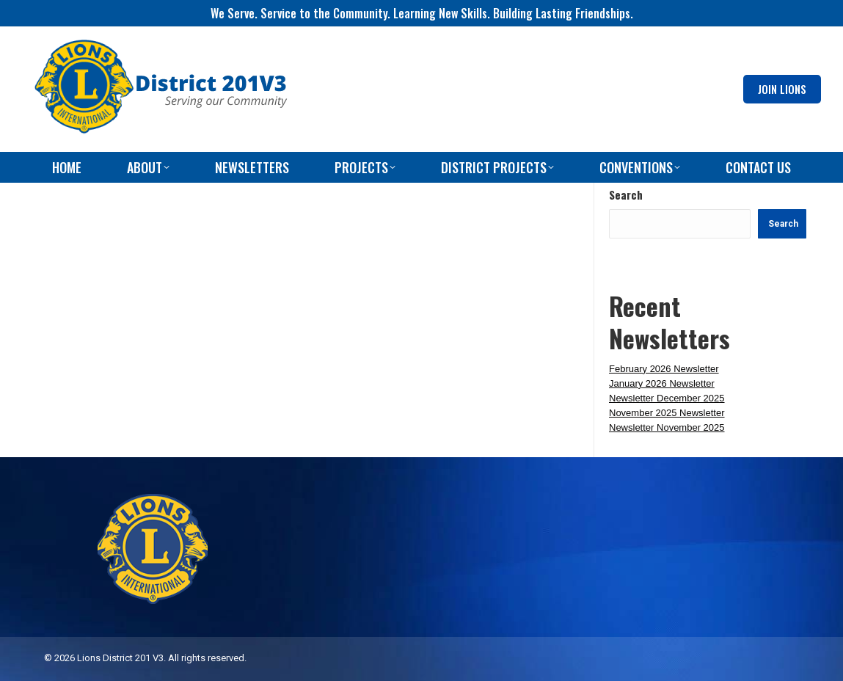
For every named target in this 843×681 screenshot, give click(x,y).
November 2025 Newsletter (667, 412)
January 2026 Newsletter (662, 383)
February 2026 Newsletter (664, 368)
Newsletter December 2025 (667, 398)
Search (626, 194)
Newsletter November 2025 (667, 427)
